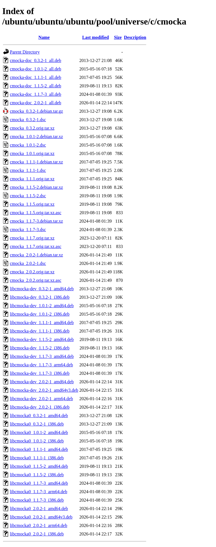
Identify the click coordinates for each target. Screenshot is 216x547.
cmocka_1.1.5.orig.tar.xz (32, 204)
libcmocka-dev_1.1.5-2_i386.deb (39, 348)
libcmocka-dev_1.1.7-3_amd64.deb (42, 356)
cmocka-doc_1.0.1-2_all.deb (35, 69)
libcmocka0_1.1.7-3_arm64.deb (38, 491)
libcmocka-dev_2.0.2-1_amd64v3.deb (44, 390)
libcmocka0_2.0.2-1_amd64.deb (39, 508)
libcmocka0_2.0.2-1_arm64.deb (38, 525)
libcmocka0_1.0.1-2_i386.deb (37, 441)
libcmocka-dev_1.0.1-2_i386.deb (39, 314)
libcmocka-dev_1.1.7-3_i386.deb (39, 373)
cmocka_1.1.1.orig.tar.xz (32, 178)
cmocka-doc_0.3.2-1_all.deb (35, 60)
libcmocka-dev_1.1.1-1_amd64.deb (42, 322)
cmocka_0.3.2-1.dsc (28, 119)
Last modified (95, 37)
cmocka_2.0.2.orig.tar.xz (32, 271)
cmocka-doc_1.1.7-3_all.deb (35, 94)
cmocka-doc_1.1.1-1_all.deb (35, 77)
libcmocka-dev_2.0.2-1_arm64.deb (41, 398)
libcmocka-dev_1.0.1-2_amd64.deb (42, 305)
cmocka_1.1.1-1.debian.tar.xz (36, 162)
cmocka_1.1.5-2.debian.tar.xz (36, 187)
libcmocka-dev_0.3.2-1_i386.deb (39, 297)
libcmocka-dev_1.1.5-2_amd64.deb (42, 339)
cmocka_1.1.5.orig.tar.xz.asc (35, 212)
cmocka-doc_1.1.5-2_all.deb (35, 85)
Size (118, 37)
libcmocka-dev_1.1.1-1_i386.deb (39, 331)
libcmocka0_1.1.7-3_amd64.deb (39, 483)
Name (44, 37)
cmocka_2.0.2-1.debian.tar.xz (36, 255)
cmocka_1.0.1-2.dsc (28, 145)
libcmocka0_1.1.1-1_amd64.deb (39, 449)
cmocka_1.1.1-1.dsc (28, 170)
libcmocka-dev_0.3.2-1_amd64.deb (42, 288)
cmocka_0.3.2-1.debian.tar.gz (36, 111)
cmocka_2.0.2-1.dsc (28, 263)
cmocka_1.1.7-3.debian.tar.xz (36, 221)
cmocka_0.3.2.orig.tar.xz (32, 128)
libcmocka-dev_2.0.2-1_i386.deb (39, 407)
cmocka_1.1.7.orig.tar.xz (32, 238)
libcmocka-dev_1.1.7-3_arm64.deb (41, 364)
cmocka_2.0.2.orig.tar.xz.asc (35, 280)
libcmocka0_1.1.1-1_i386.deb (37, 457)
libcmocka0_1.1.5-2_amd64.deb (39, 466)
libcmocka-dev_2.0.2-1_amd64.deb (42, 381)
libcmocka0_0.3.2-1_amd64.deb (39, 415)
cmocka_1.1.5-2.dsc (28, 195)
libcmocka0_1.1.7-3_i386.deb (37, 500)
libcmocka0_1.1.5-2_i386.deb (37, 474)
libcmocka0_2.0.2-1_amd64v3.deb (41, 517)
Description (135, 37)
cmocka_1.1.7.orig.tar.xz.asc (35, 246)
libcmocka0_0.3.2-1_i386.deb (37, 424)
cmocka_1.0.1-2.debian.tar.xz (36, 136)
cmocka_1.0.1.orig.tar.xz (32, 153)
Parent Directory (25, 52)
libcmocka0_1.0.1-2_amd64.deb (39, 432)
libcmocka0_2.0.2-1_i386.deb (37, 534)
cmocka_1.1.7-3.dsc (28, 229)
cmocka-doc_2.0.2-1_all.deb (35, 102)
